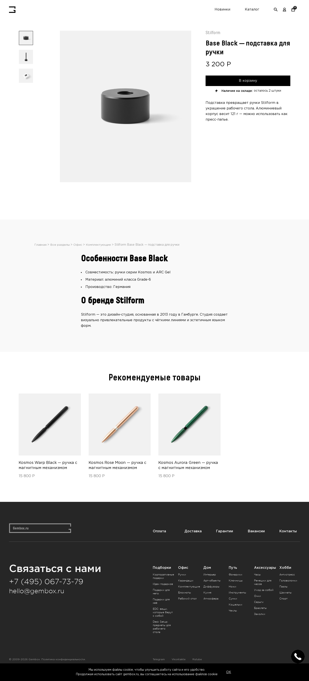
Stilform (213, 32)
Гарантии (224, 539)
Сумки (233, 605)
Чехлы (233, 617)
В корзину (248, 80)
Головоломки (288, 587)
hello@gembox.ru (36, 598)
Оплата (159, 539)
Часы (257, 581)
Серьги (259, 609)
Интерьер (209, 581)
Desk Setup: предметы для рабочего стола (162, 634)
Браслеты (260, 615)
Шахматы (285, 599)
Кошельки (235, 611)
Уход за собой (264, 597)
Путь (233, 575)
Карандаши (185, 587)
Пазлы (283, 593)
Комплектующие (98, 252)
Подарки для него (161, 599)
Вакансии (256, 539)
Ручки (182, 581)
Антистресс (287, 581)
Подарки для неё (161, 608)
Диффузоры (211, 593)
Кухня (207, 599)
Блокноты (184, 599)
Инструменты (237, 599)
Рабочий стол (187, 605)
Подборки (162, 575)
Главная (40, 252)
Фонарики (235, 581)
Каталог (252, 9)
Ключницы (236, 587)
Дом (207, 575)
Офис (77, 252)
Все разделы (60, 252)
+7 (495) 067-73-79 (46, 589)
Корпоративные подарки (163, 583)
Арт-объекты (212, 587)
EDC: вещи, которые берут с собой (163, 620)
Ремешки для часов (262, 589)
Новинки (222, 9)
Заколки (259, 621)
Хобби (285, 575)
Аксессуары (265, 575)
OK (228, 672)
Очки (257, 603)
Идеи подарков (163, 591)
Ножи (232, 593)
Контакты (288, 539)
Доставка (193, 539)
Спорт (283, 605)
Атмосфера (210, 605)
